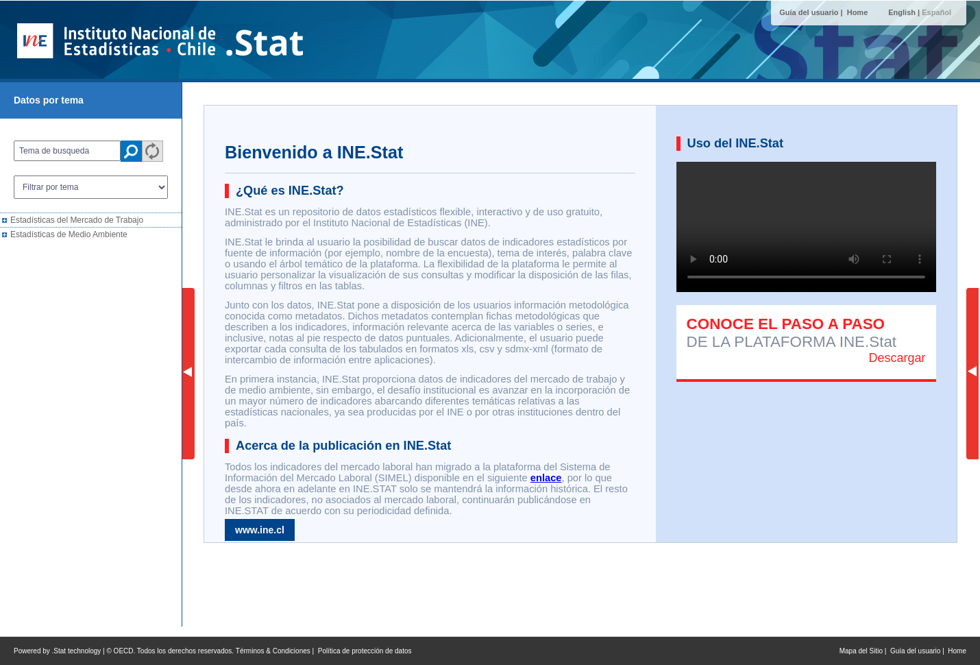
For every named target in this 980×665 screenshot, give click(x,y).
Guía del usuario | (811, 12)
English (902, 12)
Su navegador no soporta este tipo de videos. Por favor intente (806, 227)
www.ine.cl (259, 529)
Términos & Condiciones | (277, 651)
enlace (546, 477)
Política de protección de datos (365, 651)
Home (857, 12)
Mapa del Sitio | (865, 651)
